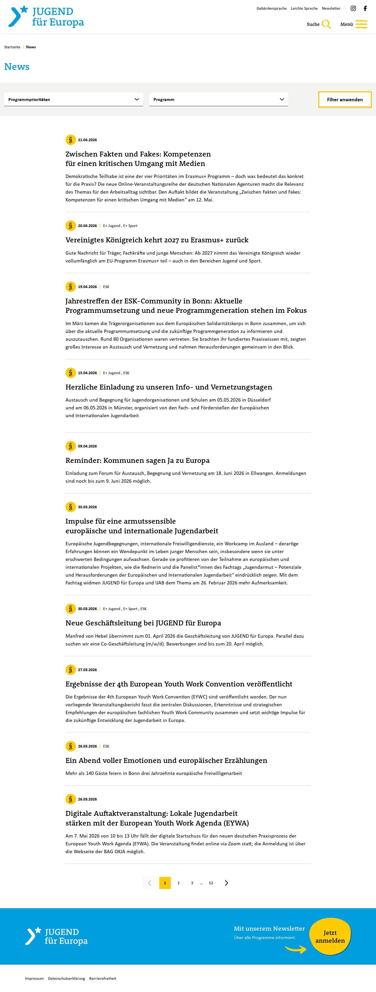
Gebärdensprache (272, 8)
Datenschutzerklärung (66, 978)
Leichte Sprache (304, 8)
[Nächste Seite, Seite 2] (226, 882)
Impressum (34, 978)
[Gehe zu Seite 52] (211, 883)
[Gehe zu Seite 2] (178, 883)
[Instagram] (353, 8)
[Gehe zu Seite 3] (192, 883)
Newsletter (331, 8)
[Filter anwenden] (345, 99)
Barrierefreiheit (102, 978)
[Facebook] (365, 8)
